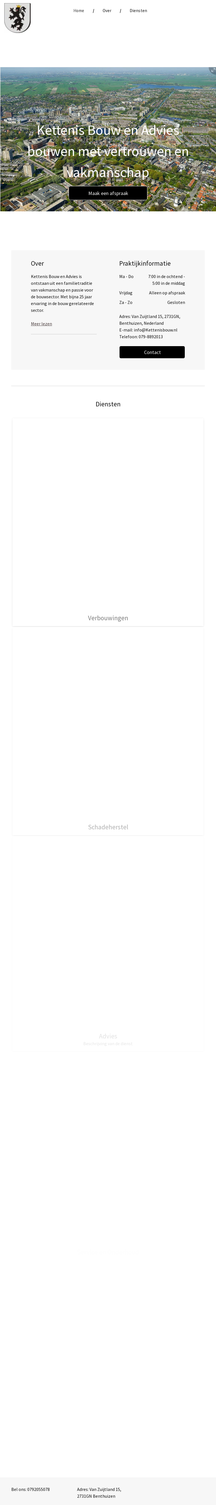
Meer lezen (41, 323)
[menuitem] (79, 11)
